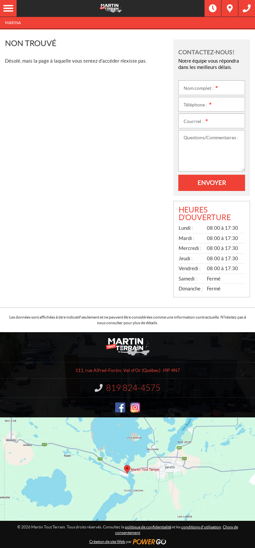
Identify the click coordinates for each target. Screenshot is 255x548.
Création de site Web (107, 541)
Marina (13, 23)
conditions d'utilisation (201, 527)
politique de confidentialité (148, 527)
